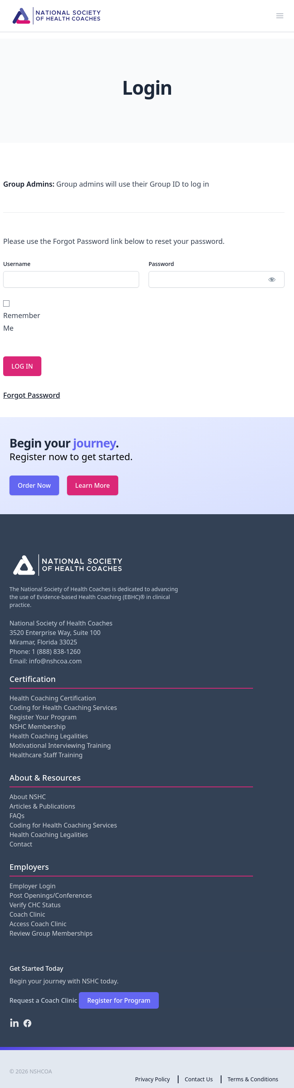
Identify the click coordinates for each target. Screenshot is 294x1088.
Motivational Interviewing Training (60, 745)
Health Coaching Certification (52, 698)
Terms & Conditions (253, 1079)
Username (16, 264)
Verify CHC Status (35, 905)
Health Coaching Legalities (48, 736)
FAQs (16, 815)
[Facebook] (27, 1023)
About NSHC (27, 796)
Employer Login (32, 886)
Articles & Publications (42, 806)
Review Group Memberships (51, 933)
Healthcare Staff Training (46, 755)
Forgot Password (31, 395)
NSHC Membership (37, 726)
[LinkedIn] (14, 1023)
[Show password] (272, 279)
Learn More (92, 485)
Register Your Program (42, 717)
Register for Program (119, 1000)
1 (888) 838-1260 (56, 651)
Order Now (34, 485)
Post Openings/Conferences (50, 895)
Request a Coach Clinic (43, 1000)
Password (161, 264)
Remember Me (16, 316)
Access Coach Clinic (38, 923)
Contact (20, 844)
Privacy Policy (152, 1079)
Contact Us (199, 1079)
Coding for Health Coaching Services (63, 707)
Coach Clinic (27, 914)
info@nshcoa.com (55, 661)
